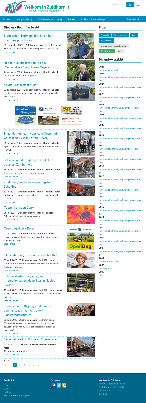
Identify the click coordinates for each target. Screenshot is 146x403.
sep (131, 77)
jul (123, 77)
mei (116, 70)
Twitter (59, 385)
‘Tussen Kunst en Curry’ (19, 208)
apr (112, 70)
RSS (64, 385)
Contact (103, 393)
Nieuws (7, 385)
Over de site (105, 390)
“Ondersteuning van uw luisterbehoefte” (30, 255)
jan (100, 70)
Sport (134, 35)
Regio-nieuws (106, 40)
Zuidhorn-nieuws (120, 35)
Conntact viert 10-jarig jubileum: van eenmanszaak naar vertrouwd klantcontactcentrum (28, 310)
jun (120, 77)
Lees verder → (11, 51)
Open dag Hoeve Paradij (20, 228)
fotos (120, 51)
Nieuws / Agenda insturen (112, 383)
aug (127, 77)
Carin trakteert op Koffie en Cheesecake (30, 339)
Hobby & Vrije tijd (24, 19)
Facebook (53, 385)
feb (104, 70)
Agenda (7, 388)
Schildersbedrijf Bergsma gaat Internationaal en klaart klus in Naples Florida (29, 280)
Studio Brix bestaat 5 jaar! (21, 85)
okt (135, 77)
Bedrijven (71, 19)
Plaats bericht (133, 19)
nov (139, 77)
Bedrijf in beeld (107, 51)
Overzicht (105, 35)
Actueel (7, 19)
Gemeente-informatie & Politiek (114, 46)
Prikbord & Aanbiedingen (93, 19)
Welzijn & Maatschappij (50, 19)
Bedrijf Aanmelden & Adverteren (115, 387)
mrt (108, 70)
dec (101, 80)
